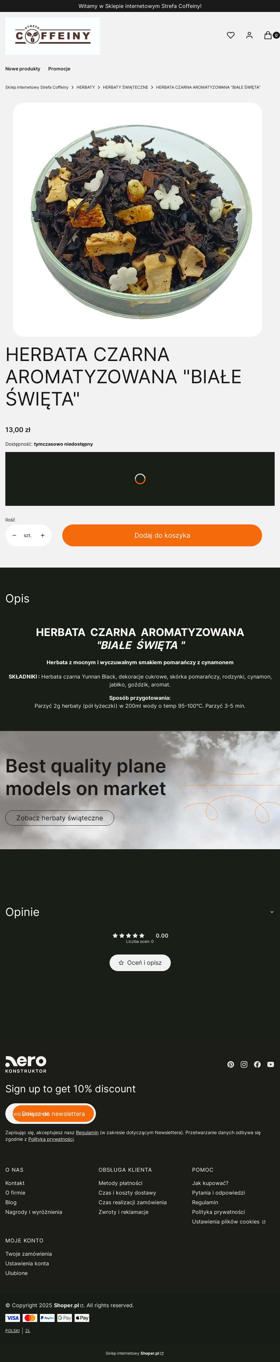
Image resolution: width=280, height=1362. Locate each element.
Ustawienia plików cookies (226, 1221)
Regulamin (87, 1132)
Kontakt (15, 1183)
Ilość (10, 519)
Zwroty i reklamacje (123, 1212)
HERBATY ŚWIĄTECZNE (125, 87)
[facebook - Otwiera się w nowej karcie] (257, 1064)
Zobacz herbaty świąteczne (59, 818)
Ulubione (16, 1273)
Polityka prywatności (218, 1212)
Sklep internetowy (132, 1353)
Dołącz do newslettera (53, 1113)
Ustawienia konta (27, 1263)
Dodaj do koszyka (162, 535)
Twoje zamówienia (28, 1253)
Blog (11, 1202)
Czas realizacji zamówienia (133, 1202)
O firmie (15, 1192)
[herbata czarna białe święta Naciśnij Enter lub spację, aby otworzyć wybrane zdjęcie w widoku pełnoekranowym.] (137, 220)
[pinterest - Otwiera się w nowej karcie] (231, 1064)
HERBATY (86, 87)
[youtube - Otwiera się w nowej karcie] (271, 1064)
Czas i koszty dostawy (127, 1192)
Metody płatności (120, 1183)
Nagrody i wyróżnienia (33, 1212)
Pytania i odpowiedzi (218, 1192)
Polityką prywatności (51, 1139)
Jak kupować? (210, 1183)
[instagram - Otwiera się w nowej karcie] (244, 1064)
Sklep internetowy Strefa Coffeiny (37, 87)
